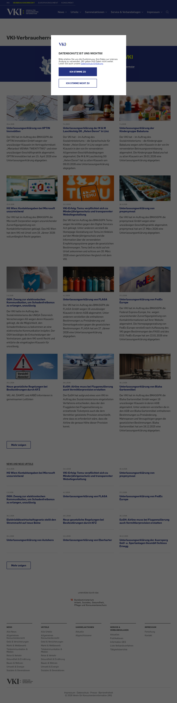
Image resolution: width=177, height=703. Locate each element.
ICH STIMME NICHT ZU (78, 83)
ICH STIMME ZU (78, 71)
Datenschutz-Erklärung (92, 63)
